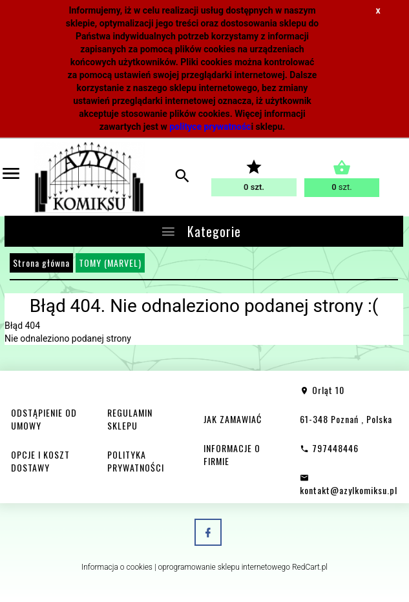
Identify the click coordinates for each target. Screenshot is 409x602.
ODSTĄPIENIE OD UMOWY (44, 419)
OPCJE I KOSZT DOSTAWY (40, 461)
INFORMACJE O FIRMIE (232, 454)
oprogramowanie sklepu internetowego (224, 567)
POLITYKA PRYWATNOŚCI (135, 461)
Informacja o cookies (116, 567)
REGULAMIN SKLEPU (129, 419)
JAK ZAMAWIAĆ (233, 419)
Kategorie (200, 231)
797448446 (329, 448)
